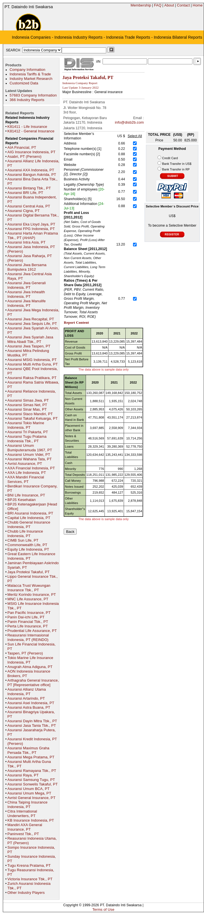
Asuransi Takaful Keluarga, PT (32, 418)
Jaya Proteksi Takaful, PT (28, 572)
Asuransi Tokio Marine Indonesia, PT (25, 425)
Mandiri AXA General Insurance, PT (24, 827)
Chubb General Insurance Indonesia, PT (28, 524)
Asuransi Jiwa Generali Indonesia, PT (26, 285)
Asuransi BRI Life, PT (25, 193)
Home (198, 5)
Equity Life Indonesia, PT (28, 549)
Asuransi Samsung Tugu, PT (31, 780)
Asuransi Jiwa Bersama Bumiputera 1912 (26, 267)
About (169, 5)
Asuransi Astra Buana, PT (28, 707)
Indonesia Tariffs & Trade (30, 74)
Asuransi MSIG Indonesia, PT (32, 360)
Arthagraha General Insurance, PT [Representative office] (33, 682)
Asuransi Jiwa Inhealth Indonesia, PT (26, 294)
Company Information (27, 69)
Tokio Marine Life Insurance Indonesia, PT (30, 660)
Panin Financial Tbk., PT (27, 622)
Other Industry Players (26, 892)
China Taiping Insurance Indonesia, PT (27, 804)
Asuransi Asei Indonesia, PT (30, 703)
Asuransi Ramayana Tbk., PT (31, 771)
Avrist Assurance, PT (24, 463)
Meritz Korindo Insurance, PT (31, 594)
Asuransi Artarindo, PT (26, 698)
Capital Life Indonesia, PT (28, 518)
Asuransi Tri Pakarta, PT (27, 432)
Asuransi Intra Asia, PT (26, 242)
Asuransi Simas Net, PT (27, 405)
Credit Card (170, 158)
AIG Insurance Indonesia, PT (31, 152)
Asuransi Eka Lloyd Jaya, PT (31, 224)
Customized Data (24, 83)
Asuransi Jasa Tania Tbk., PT (31, 725)
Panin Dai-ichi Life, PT (26, 617)
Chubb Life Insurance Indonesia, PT (25, 533)
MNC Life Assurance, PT (27, 599)
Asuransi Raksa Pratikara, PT (31, 378)
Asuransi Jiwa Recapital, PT (30, 319)
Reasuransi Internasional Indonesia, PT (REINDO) (28, 637)
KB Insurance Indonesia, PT (30, 820)
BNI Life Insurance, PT (26, 495)
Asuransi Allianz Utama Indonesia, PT (26, 691)
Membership (140, 5)
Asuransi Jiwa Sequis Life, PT (32, 323)
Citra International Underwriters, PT (22, 813)
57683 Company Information (33, 95)
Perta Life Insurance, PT (27, 626)
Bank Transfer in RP (176, 169)
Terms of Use (103, 909)
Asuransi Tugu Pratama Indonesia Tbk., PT (26, 438)
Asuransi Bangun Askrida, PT (31, 174)
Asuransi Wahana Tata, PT (29, 459)
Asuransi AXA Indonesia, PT (30, 170)
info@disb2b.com (129, 122)
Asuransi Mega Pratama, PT (30, 757)
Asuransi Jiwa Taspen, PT (28, 346)
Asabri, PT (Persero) (24, 156)
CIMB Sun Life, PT (22, 540)
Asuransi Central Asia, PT (28, 206)
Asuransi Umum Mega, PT (29, 793)
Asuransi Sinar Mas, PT (26, 409)
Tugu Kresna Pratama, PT (29, 865)
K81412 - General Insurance (30, 131)
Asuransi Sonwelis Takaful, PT (32, 784)
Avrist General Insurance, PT (31, 798)
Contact (183, 5)
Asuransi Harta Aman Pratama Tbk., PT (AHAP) (32, 235)
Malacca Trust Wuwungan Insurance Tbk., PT (28, 587)
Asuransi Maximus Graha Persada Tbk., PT (28, 750)
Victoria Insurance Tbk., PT (29, 879)
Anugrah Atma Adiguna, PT (29, 667)
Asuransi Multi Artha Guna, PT (32, 364)
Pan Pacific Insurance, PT (28, 612)
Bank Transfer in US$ (176, 163)
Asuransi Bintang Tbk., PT (29, 188)
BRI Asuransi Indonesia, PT (30, 513)
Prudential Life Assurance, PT (32, 631)
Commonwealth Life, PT (27, 545)
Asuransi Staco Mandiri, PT (30, 414)
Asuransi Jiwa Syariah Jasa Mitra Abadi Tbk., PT (30, 339)
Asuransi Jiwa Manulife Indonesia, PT (26, 303)
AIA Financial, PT (21, 147)
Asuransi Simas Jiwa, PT (28, 400)
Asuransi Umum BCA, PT (28, 789)
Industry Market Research (31, 78)
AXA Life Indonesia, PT (26, 472)
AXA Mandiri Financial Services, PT (25, 479)
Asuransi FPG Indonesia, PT (31, 229)
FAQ (157, 5)
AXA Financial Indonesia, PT (31, 468)
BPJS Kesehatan (21, 500)
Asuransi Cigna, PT (23, 211)
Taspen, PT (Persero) (25, 653)
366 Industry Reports (27, 100)
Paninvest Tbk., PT (23, 834)
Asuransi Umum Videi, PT (28, 454)
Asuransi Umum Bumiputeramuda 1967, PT (29, 447)
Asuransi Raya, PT (23, 775)
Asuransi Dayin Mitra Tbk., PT (32, 721)
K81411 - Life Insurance (27, 126)
